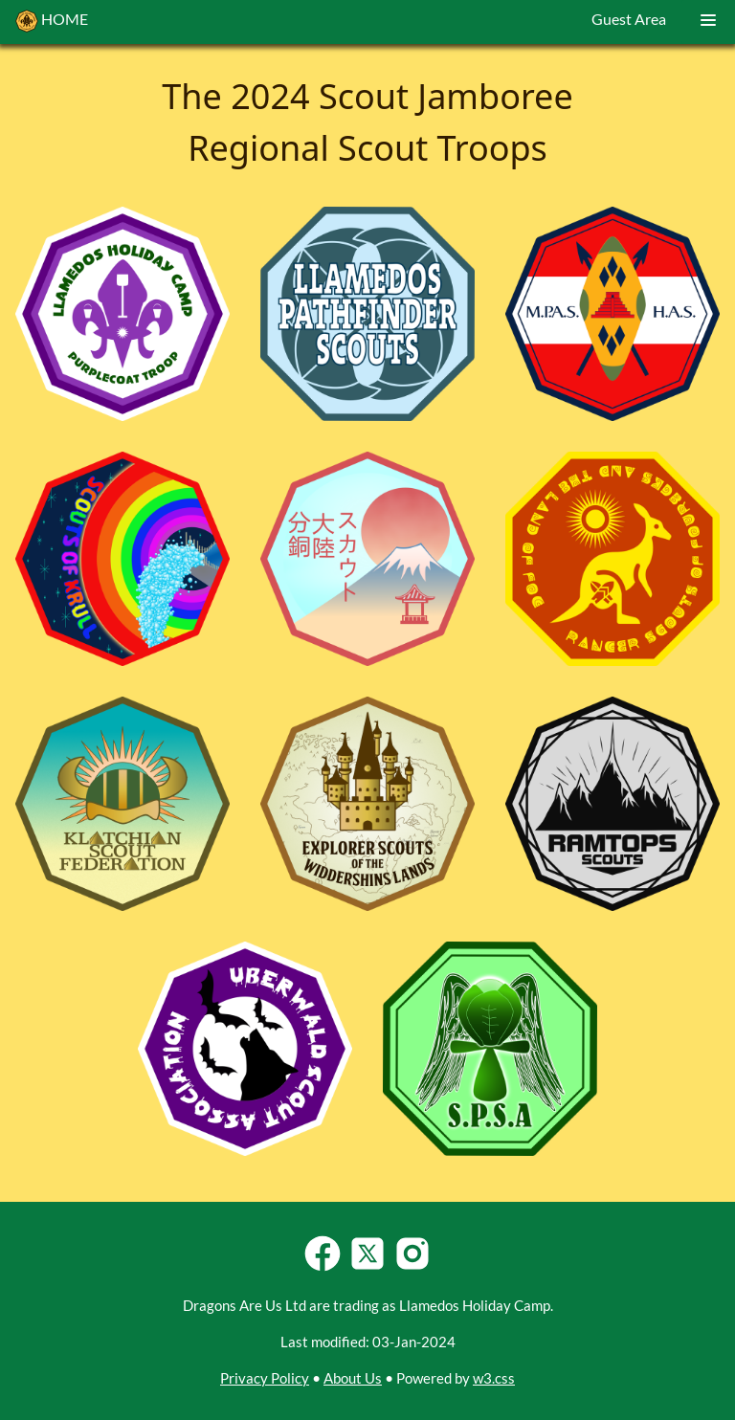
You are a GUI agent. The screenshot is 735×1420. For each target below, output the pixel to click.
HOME (51, 21)
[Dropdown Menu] (708, 22)
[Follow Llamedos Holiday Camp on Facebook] (322, 1268)
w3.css (494, 1378)
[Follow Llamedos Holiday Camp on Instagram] (412, 1268)
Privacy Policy (264, 1378)
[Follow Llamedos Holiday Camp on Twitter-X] (367, 1268)
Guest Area (628, 19)
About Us (352, 1378)
